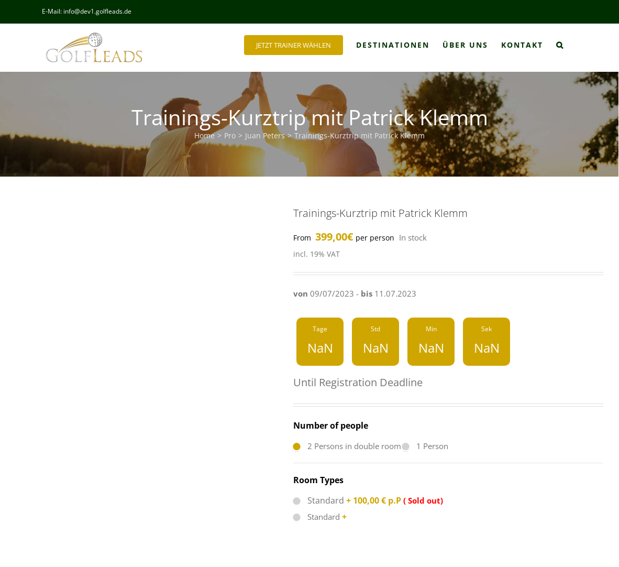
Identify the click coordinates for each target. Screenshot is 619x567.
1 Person (425, 446)
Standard (347, 500)
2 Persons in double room (347, 446)
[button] (560, 45)
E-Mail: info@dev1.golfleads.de (86, 11)
